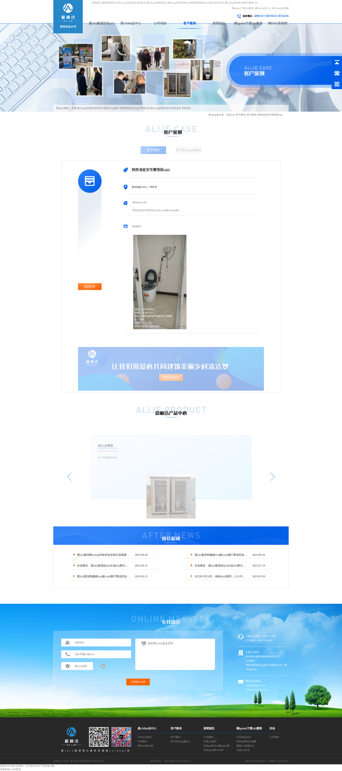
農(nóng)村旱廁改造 (140, 108)
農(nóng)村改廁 (85, 108)
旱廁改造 (186, 108)
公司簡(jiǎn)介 (243, 737)
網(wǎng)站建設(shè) (256, 761)
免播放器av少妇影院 (10, 769)
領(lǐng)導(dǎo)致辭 (246, 741)
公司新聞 (208, 737)
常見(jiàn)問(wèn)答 (214, 750)
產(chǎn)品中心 (263, 8)
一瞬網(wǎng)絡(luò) (278, 761)
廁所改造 (176, 108)
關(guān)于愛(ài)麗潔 (242, 8)
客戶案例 (189, 23)
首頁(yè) (230, 114)
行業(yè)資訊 (210, 741)
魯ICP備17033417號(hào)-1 (178, 761)
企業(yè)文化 (243, 750)
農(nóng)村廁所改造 (161, 108)
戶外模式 (142, 741)
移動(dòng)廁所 (111, 108)
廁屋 (74, 108)
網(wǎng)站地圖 (280, 8)
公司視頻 (160, 23)
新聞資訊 (219, 23)
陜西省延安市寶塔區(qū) (270, 114)
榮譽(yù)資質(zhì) (245, 745)
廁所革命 (98, 108)
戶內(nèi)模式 (145, 737)
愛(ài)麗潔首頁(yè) (101, 23)
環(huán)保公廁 (145, 745)
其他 (272, 728)
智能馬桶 (124, 108)
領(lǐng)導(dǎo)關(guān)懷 (217, 745)
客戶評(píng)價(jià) (180, 741)
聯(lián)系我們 (277, 23)
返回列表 (89, 286)
